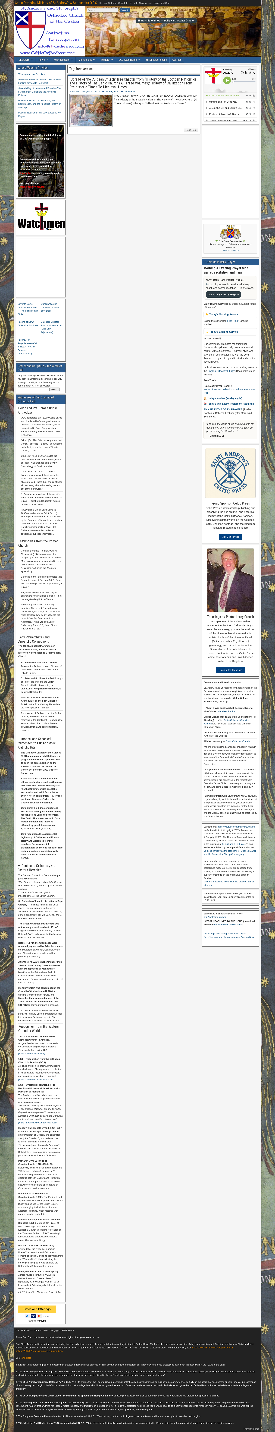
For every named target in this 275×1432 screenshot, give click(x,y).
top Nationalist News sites (227, 924)
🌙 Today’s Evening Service (221, 331)
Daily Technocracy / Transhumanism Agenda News (229, 937)
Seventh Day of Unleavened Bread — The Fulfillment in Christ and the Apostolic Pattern (39, 91)
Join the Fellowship (230, 250)
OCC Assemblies (128, 59)
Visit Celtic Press (230, 537)
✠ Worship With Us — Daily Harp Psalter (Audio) (166, 20)
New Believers (62, 59)
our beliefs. (26, 1358)
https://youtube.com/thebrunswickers (236, 826)
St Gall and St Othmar (233, 844)
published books (226, 711)
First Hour (232, 320)
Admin (75, 91)
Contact (176, 59)
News (41, 59)
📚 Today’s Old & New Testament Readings (229, 403)
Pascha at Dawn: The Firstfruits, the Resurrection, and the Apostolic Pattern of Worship (39, 104)
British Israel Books (156, 59)
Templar (105, 59)
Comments (129, 91)
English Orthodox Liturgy (221, 371)
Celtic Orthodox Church (238, 741)
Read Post (191, 130)
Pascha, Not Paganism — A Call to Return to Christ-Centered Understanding (27, 346)
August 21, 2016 (91, 91)
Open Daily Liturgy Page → (223, 294)
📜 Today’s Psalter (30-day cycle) (223, 398)
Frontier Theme (251, 1428)
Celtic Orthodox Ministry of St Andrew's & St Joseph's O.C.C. (56, 3)
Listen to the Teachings (230, 670)
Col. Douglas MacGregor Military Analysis (225, 933)
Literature (24, 59)
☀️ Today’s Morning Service (221, 314)
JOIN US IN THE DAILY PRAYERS (223, 409)
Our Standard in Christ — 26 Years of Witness (50, 307)
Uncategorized (111, 91)
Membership (85, 59)
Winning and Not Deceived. (32, 74)
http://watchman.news (215, 917)
